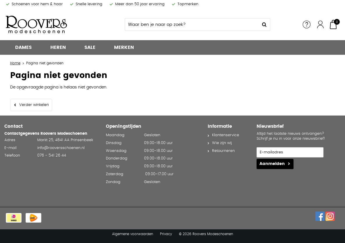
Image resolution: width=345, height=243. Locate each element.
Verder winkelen (34, 105)
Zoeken (264, 24)
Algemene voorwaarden (132, 234)
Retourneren (223, 151)
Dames (23, 47)
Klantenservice (225, 135)
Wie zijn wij (222, 143)
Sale (89, 47)
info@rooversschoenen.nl (61, 148)
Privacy (166, 234)
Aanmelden (272, 164)
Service (306, 24)
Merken (124, 47)
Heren (58, 47)
